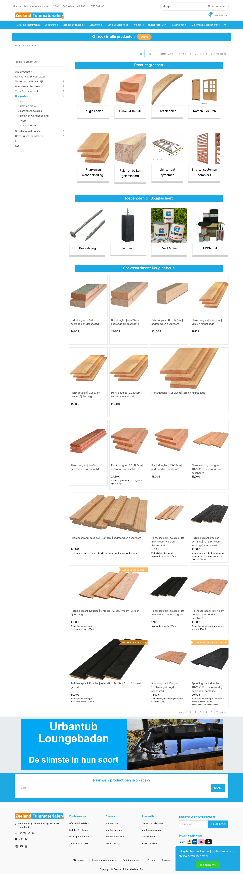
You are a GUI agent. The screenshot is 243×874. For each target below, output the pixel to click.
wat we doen (112, 823)
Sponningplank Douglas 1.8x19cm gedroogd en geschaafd (165, 687)
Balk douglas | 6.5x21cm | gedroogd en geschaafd (85, 322)
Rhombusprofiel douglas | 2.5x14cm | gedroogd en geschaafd (106, 537)
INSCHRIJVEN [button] (218, 824)
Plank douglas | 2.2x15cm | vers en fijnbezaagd (207, 322)
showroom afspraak (152, 823)
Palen (21, 101)
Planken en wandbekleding (33, 115)
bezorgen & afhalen (79, 836)
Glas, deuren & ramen (27, 86)
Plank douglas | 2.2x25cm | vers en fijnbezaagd (126, 394)
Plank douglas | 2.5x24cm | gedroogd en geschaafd (166, 467)
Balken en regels (27, 106)
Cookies (165, 860)
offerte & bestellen (79, 823)
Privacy (151, 860)
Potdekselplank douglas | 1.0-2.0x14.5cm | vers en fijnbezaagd (168, 541)
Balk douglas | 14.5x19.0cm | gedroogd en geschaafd (167, 322)
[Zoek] (216, 6)
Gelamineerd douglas (30, 110)
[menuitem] (29, 25)
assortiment (148, 836)
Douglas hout (22, 96)
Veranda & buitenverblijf (29, 81)
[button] (225, 25)
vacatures (111, 843)
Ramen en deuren (28, 125)
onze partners (149, 843)
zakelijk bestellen (115, 836)
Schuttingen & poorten (28, 131)
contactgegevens (151, 830)
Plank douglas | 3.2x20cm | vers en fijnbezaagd (178, 392)
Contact (23, 838)
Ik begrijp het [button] (207, 864)
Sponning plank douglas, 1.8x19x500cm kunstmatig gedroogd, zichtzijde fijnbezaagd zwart (207, 687)
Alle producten (23, 71)
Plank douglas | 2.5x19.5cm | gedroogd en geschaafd (127, 467)
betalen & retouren (79, 830)
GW (17, 145)
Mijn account (79, 860)
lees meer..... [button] (204, 856)
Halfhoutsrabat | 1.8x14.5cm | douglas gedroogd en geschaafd (208, 614)
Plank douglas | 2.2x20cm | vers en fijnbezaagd (86, 394)
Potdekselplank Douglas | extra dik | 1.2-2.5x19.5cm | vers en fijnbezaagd (105, 612)
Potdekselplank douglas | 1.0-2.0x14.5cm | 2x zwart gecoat (168, 612)
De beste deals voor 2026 (30, 76)
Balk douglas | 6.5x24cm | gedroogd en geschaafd (125, 322)
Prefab (22, 120)
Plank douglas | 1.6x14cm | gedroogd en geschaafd (85, 467)
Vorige (182, 53)
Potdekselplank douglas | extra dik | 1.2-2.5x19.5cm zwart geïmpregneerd (206, 541)
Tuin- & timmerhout (26, 91)
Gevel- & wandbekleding (29, 136)
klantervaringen (114, 830)
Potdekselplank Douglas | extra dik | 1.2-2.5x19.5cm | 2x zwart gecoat (106, 685)
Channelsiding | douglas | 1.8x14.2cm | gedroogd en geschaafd (206, 469)
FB (16, 140)
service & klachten (79, 843)
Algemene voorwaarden (104, 860)
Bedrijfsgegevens (132, 860)
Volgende (221, 53)
